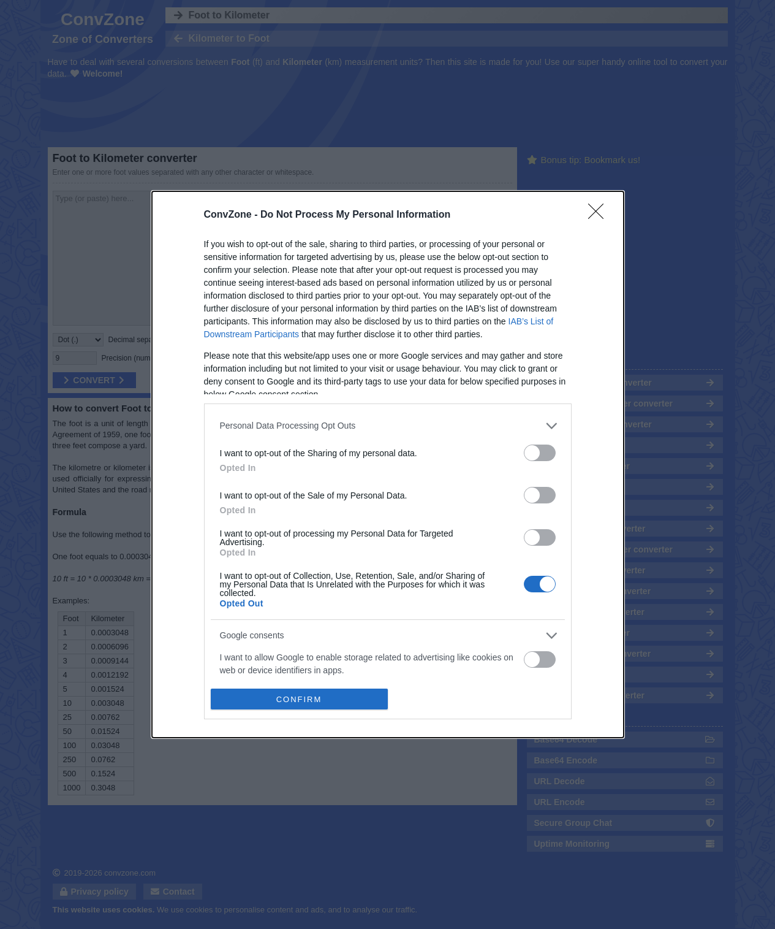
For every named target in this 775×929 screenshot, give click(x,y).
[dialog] (388, 464)
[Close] (599, 215)
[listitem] (388, 425)
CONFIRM (299, 699)
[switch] (540, 453)
